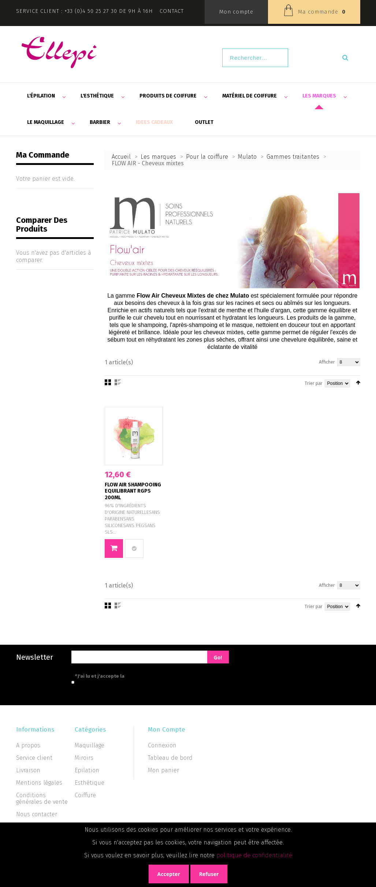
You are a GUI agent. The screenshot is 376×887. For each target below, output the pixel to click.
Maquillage (89, 745)
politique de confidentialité (254, 855)
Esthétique (89, 782)
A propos (28, 745)
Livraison (28, 770)
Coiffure (85, 795)
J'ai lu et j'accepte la (132, 676)
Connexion (162, 745)
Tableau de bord (170, 757)
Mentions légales (39, 782)
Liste (118, 382)
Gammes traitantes (293, 156)
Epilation (87, 770)
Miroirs (84, 757)
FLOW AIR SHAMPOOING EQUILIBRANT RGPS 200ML (133, 491)
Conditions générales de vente (42, 798)
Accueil (121, 156)
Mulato (247, 156)
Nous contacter (36, 814)
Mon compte (236, 11)
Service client (34, 757)
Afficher (327, 362)
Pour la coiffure (207, 156)
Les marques (158, 156)
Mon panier (163, 770)
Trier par (314, 383)
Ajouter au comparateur (134, 548)
